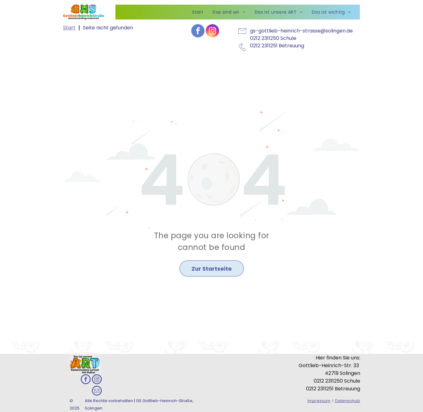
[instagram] (212, 31)
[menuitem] (198, 12)
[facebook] (198, 31)
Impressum (319, 401)
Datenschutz (347, 401)
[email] (97, 391)
